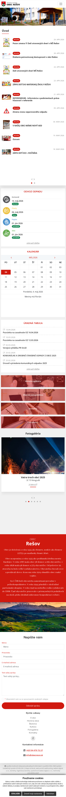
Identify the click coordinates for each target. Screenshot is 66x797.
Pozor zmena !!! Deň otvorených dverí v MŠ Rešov (36, 43)
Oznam (16, 139)
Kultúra (33, 727)
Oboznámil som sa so (26, 699)
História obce (33, 721)
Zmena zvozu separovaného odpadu (30, 112)
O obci (33, 718)
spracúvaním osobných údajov (36, 699)
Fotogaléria (33, 730)
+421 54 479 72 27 (34, 750)
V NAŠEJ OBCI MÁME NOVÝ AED (27, 125)
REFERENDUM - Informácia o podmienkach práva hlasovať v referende (36, 99)
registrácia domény (23, 771)
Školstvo (33, 724)
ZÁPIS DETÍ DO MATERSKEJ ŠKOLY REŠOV (32, 84)
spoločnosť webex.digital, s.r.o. (42, 771)
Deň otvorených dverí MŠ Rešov (28, 70)
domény (13, 771)
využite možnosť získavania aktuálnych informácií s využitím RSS (28, 766)
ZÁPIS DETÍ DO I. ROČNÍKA (25, 153)
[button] (31, 183)
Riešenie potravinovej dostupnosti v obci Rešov (35, 57)
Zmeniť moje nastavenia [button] (33, 794)
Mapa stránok (30, 768)
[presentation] (31, 179)
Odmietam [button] (50, 794)
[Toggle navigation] (60, 4)
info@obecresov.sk (34, 755)
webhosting (48, 768)
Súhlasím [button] (15, 794)
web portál (40, 768)
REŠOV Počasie (33, 308)
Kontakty (33, 733)
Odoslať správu (33, 705)
